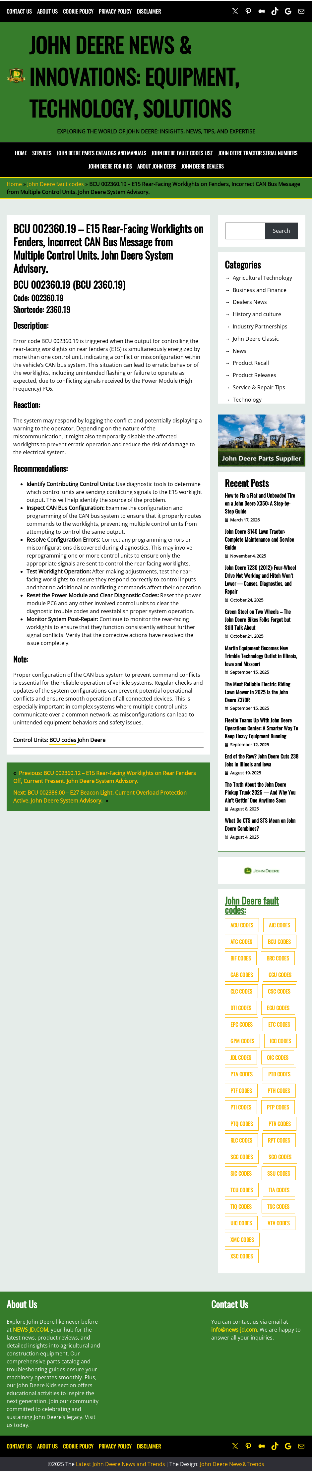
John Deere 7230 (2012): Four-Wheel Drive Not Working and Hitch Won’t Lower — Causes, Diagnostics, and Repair (260, 579)
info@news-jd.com (234, 1329)
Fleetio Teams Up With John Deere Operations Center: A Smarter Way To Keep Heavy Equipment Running (261, 728)
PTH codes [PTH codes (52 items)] (279, 1091)
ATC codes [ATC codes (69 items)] (241, 942)
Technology (247, 399)
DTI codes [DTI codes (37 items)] (240, 1008)
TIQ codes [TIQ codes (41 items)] (241, 1206)
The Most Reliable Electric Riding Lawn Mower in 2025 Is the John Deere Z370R (257, 692)
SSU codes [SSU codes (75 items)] (278, 1173)
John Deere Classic (256, 338)
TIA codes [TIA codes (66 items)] (279, 1190)
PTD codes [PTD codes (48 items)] (279, 1074)
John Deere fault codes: (252, 905)
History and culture (257, 314)
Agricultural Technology (262, 277)
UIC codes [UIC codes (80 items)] (241, 1223)
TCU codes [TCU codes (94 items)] (241, 1190)
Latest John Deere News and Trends (120, 1464)
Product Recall (251, 363)
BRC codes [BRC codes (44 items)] (278, 958)
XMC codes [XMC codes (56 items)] (242, 1240)
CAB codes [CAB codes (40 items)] (241, 975)
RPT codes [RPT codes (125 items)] (279, 1140)
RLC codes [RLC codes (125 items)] (241, 1140)
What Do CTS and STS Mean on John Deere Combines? (260, 824)
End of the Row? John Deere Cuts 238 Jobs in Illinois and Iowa (261, 760)
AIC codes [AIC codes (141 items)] (279, 925)
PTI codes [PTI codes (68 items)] (240, 1107)
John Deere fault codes (55, 184)
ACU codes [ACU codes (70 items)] (241, 925)
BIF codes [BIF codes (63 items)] (240, 958)
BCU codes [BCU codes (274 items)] (279, 942)
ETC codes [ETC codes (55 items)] (279, 1024)
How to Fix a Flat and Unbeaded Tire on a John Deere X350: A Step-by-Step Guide (260, 503)
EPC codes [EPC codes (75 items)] (241, 1024)
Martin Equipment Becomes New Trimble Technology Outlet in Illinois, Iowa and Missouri (261, 656)
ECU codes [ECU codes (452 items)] (278, 1008)
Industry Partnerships (260, 326)
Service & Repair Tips (259, 387)
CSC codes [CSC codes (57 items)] (279, 991)
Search (281, 230)
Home (21, 153)
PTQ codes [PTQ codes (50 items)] (241, 1124)
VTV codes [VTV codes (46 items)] (279, 1223)
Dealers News (250, 302)
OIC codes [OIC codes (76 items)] (277, 1057)
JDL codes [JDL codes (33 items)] (240, 1057)
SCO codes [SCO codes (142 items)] (280, 1157)
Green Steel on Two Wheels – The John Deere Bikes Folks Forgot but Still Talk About (258, 619)
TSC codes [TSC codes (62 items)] (278, 1206)
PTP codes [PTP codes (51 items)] (278, 1107)
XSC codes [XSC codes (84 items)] (241, 1256)
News (239, 351)
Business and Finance (259, 290)
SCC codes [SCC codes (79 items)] (241, 1157)
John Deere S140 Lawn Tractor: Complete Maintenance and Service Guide (259, 539)
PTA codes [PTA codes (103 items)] (241, 1074)
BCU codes (62, 740)
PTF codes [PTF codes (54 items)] (241, 1091)
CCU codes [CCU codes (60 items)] (280, 975)
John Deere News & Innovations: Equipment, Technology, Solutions (134, 76)
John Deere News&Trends (232, 1464)
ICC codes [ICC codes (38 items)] (280, 1041)
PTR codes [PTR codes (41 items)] (280, 1124)
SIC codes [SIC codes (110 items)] (241, 1173)
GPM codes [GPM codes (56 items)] (242, 1041)
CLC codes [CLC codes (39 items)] (241, 991)
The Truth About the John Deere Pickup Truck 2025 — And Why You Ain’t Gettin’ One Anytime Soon (260, 792)
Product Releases (254, 375)
